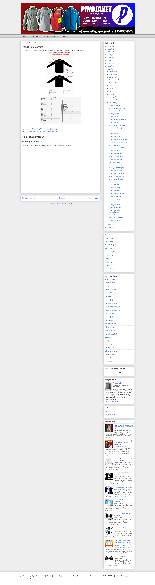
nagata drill (108, 330)
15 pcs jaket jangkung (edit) (118, 139)
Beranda (62, 198)
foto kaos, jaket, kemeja (51, 36)
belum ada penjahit (35, 131)
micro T (107, 320)
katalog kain (109, 269)
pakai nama (55, 131)
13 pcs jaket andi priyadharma (114, 211)
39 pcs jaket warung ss (116, 168)
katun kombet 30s (111, 310)
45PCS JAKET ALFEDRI (117, 148)
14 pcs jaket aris (114, 190)
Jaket (107, 241)
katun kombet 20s (111, 303)
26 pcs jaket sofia (114, 136)
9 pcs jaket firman (114, 162)
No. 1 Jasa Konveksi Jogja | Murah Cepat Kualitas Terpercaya (123, 442)
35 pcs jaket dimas (115, 133)
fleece (107, 293)
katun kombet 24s (111, 307)
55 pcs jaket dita (114, 150)
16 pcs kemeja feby (115, 196)
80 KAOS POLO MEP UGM (123, 487)
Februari (112, 100)
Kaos (107, 248)
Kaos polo (108, 252)
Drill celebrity (109, 283)
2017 (109, 63)
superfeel (108, 347)
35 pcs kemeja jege (115, 207)
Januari (111, 103)
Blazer (107, 238)
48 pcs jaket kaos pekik (116, 173)
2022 (109, 49)
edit (106, 411)
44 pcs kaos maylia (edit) (117, 176)
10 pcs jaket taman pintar (117, 108)
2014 (109, 225)
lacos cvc (108, 313)
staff (106, 341)
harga (65, 36)
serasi (107, 337)
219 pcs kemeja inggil (116, 215)
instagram (34, 36)
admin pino (118, 383)
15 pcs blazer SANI (120, 528)
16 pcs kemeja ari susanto (117, 119)
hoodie (107, 265)
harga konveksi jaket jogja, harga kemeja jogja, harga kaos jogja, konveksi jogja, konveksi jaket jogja (122, 543)
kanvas (107, 300)
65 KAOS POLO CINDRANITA (119, 500)
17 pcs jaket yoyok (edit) (116, 193)
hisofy (107, 296)
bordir (44, 131)
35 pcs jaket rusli (114, 187)
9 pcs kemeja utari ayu (116, 218)
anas (27, 131)
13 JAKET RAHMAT (120, 556)
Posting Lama (93, 198)
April (111, 94)
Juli (110, 86)
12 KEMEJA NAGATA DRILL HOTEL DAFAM (123, 459)
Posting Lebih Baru (29, 198)
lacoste (107, 317)
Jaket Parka (109, 245)
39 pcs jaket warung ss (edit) (118, 165)
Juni (110, 88)
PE (106, 286)
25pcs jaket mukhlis (115, 111)
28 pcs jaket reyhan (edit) (117, 125)
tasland (107, 361)
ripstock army (109, 334)
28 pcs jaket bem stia (115, 159)
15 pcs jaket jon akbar (116, 170)
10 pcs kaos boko (114, 145)
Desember (112, 71)
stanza (107, 344)
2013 (109, 228)
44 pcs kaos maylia (115, 185)
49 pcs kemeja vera (115, 105)
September (113, 80)
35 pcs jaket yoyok (115, 220)
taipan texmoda (110, 351)
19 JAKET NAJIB (114, 131)
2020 (109, 55)
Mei (110, 91)
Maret (111, 97)
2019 (109, 57)
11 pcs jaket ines (114, 205)
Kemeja (48, 131)
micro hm (108, 327)
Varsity (107, 262)
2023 (109, 46)
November (112, 74)
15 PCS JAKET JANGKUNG (118, 142)
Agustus (112, 83)
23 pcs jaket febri (114, 114)
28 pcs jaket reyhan (115, 153)
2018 (109, 60)
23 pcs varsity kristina (116, 202)
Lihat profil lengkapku (112, 401)
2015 (109, 69)
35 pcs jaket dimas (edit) (117, 128)
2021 (109, 52)
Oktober (112, 77)
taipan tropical (109, 354)
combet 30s (109, 289)
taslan (107, 358)
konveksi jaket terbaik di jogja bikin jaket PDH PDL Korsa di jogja (123, 426)
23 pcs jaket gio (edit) (116, 199)
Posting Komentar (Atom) (64, 203)
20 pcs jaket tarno (114, 182)
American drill (109, 279)
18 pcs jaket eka (114, 116)
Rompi (107, 259)
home (25, 36)
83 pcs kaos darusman (116, 156)
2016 (109, 66)
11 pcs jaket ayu (114, 122)
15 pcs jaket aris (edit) (116, 179)
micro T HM (109, 324)
